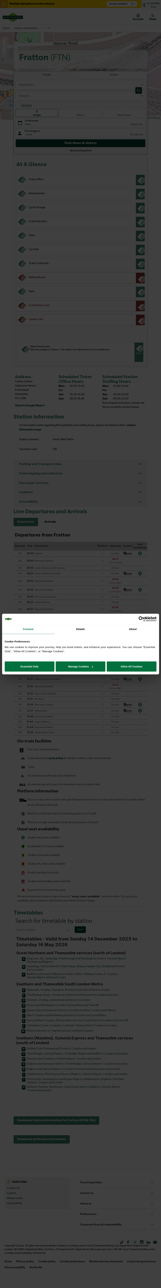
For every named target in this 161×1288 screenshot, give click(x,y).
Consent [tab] (28, 629)
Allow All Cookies (131, 666)
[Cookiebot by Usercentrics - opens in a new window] (141, 619)
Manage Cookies (80, 666)
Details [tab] (80, 629)
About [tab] (133, 629)
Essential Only (29, 666)
